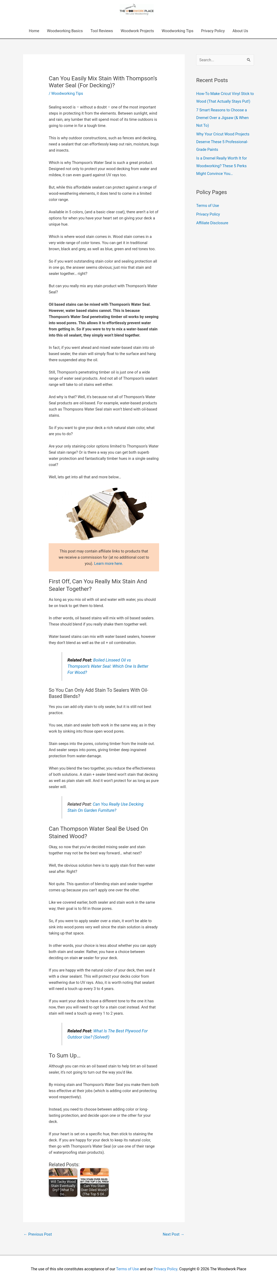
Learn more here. (108, 563)
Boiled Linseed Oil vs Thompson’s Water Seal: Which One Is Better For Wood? (108, 666)
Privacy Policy (213, 31)
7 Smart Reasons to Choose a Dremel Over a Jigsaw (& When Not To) (222, 118)
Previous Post (37, 1234)
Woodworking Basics (65, 31)
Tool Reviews (101, 31)
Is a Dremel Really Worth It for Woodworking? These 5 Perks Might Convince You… (221, 166)
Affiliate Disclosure (212, 223)
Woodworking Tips (177, 31)
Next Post (173, 1234)
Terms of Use (207, 205)
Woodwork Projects (137, 31)
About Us (240, 31)
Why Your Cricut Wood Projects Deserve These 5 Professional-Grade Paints (222, 142)
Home (34, 31)
